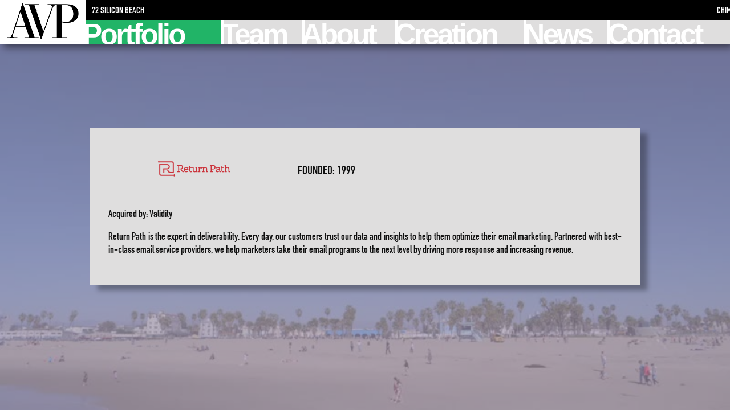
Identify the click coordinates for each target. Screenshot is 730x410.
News (558, 32)
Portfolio (135, 32)
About (340, 32)
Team (255, 32)
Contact (655, 32)
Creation (447, 32)
